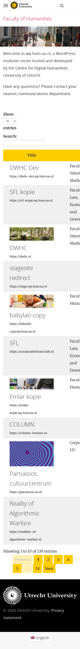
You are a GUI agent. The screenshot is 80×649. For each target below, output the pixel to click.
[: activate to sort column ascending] (63, 155)
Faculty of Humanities (27, 18)
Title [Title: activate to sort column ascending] (31, 155)
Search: (23, 140)
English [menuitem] (42, 637)
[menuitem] (40, 637)
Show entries (10, 121)
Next (49, 568)
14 (37, 568)
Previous (23, 559)
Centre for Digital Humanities (41, 68)
